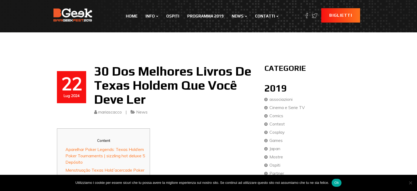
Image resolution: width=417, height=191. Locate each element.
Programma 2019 (205, 16)
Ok (336, 183)
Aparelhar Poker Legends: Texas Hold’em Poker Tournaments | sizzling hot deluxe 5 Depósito (105, 156)
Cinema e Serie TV (287, 107)
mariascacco (110, 112)
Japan (274, 148)
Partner (276, 173)
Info (151, 16)
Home (131, 16)
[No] (410, 182)
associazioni (281, 99)
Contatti (266, 16)
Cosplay (277, 132)
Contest (277, 124)
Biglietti (340, 15)
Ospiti (172, 16)
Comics (276, 115)
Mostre (276, 156)
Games (276, 140)
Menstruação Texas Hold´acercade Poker (104, 170)
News (239, 16)
